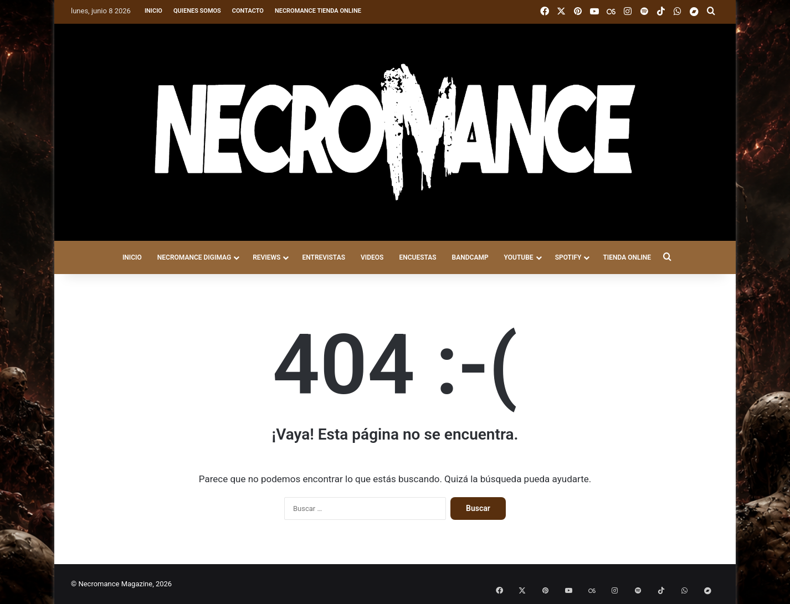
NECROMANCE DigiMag (194, 257)
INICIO (132, 257)
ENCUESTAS (417, 257)
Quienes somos (197, 10)
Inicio (153, 10)
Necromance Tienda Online (318, 10)
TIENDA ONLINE (627, 257)
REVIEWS (266, 257)
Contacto (248, 10)
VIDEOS (372, 257)
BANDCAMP (470, 257)
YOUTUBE (518, 257)
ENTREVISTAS (323, 257)
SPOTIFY (568, 257)
